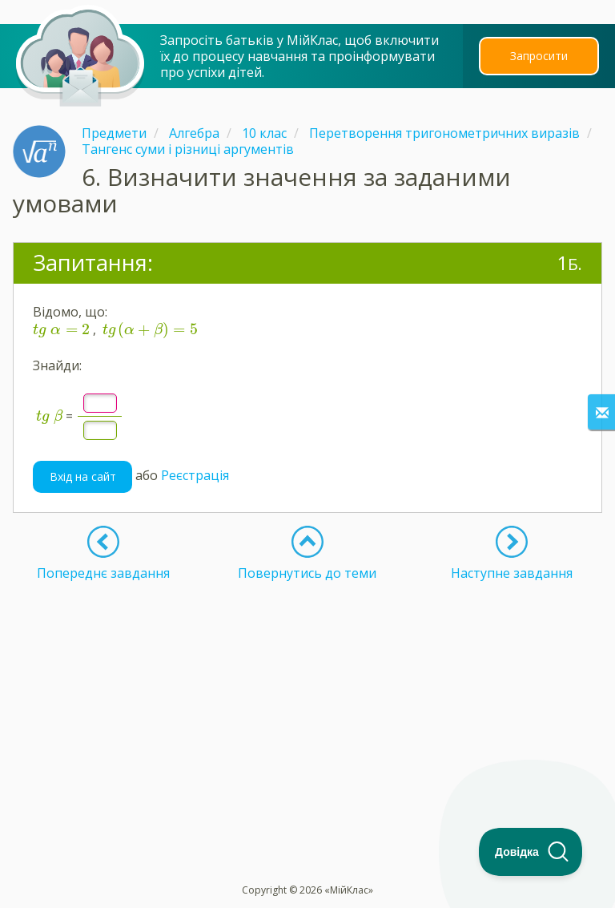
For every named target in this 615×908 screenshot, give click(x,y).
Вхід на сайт (83, 476)
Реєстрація (195, 475)
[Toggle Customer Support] (531, 852)
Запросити (539, 55)
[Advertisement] (307, 693)
